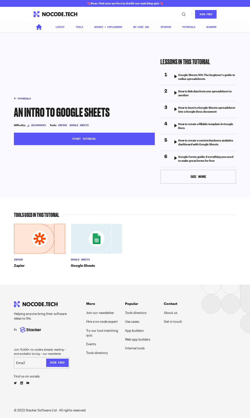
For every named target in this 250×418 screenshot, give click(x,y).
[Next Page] (198, 177)
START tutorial (84, 139)
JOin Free (205, 14)
